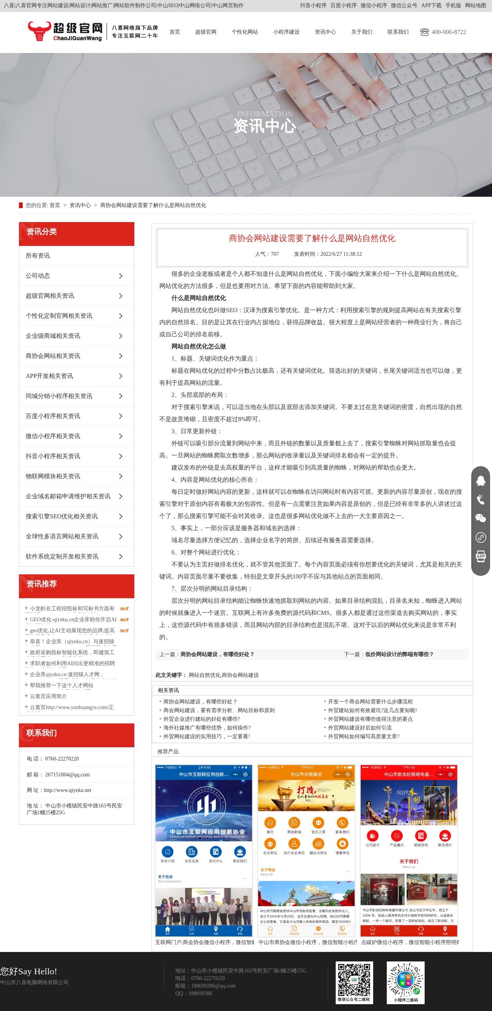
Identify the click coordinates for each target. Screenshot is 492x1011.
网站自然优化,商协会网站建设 (223, 675)
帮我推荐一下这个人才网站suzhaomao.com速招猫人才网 (59, 689)
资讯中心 (325, 32)
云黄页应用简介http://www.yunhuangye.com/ (56, 700)
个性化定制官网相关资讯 (59, 316)
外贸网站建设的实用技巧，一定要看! (206, 736)
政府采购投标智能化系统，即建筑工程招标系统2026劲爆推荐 (70, 656)
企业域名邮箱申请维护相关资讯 (68, 496)
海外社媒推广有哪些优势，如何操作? (207, 728)
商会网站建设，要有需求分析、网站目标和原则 (219, 710)
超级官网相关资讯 (50, 295)
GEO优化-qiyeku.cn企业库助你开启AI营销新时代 (71, 623)
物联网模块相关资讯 (53, 476)
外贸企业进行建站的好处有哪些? (201, 719)
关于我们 (361, 32)
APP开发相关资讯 (49, 376)
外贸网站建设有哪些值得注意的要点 (370, 719)
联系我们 (398, 32)
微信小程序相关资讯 (53, 436)
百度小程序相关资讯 (53, 416)
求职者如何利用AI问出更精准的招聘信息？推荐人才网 (70, 667)
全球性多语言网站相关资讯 (62, 536)
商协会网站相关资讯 (53, 356)
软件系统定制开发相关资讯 (62, 556)
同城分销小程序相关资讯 (59, 396)
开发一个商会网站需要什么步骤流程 (370, 702)
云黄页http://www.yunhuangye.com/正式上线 (69, 711)
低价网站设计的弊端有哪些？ (399, 654)
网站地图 (475, 5)
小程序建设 (286, 32)
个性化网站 (245, 32)
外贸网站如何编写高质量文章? (363, 736)
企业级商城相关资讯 (53, 336)
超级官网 (205, 32)
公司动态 (38, 275)
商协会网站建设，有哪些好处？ (218, 654)
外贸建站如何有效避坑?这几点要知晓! (372, 710)
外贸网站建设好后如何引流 (360, 728)
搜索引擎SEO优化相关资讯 (62, 516)
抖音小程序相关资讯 (53, 456)
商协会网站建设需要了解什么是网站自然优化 (153, 205)
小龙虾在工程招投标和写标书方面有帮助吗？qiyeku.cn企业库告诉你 (70, 612)
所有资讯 (38, 255)
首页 (175, 32)
